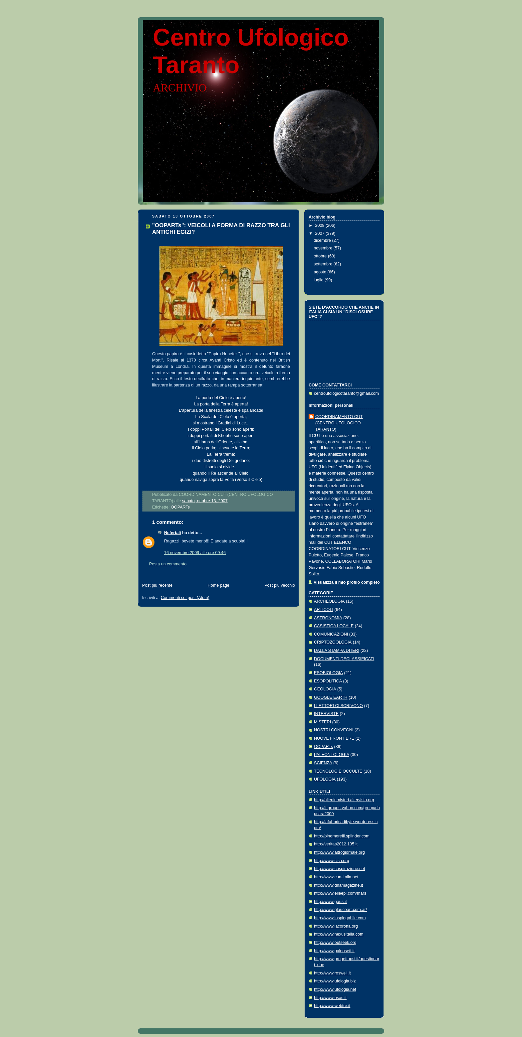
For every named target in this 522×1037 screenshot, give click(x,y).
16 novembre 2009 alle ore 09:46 (195, 552)
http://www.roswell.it (332, 973)
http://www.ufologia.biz (335, 981)
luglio (319, 280)
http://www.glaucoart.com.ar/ (340, 909)
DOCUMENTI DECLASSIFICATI (344, 659)
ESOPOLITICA (328, 681)
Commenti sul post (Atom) (185, 597)
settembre (324, 264)
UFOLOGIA (325, 779)
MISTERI (322, 722)
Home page (218, 585)
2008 (320, 225)
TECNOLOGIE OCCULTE (338, 771)
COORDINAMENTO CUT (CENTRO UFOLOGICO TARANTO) (339, 423)
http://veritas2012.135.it (336, 844)
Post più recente (157, 585)
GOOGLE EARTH (331, 697)
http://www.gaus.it (330, 901)
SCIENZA (323, 763)
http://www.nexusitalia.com (339, 934)
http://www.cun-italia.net (336, 877)
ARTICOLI (323, 609)
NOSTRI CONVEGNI (333, 730)
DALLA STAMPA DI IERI (336, 650)
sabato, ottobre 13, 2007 (205, 501)
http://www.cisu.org (331, 860)
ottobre (321, 256)
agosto (320, 272)
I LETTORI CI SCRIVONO (338, 705)
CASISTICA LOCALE (334, 626)
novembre (324, 248)
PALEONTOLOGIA (331, 754)
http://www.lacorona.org (336, 926)
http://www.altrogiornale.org (339, 852)
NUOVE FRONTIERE (334, 738)
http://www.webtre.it (332, 1005)
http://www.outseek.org (335, 942)
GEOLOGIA (325, 689)
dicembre (323, 240)
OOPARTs (180, 507)
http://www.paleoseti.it (334, 951)
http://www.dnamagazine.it (338, 885)
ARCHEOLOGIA (329, 601)
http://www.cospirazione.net (339, 868)
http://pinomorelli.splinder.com (342, 836)
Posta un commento (167, 564)
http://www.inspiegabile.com (340, 918)
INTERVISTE (326, 713)
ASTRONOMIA (328, 618)
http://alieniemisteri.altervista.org (344, 800)
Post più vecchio (279, 585)
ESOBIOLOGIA (328, 672)
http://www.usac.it (330, 997)
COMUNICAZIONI (331, 634)
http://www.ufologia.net (335, 989)
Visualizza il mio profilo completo (347, 582)
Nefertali (172, 532)
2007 (320, 233)
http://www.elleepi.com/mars (340, 893)
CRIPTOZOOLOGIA (333, 642)
